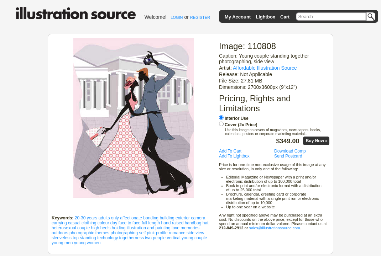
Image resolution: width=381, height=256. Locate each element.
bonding (150, 217)
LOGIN (177, 17)
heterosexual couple (71, 227)
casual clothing (82, 222)
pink (151, 232)
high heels (101, 227)
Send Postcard (288, 156)
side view (195, 232)
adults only (108, 217)
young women (87, 242)
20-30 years (86, 217)
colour (103, 222)
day (113, 222)
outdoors (60, 232)
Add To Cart (230, 151)
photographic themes (89, 232)
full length (151, 222)
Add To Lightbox (234, 156)
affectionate (131, 217)
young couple (194, 237)
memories (190, 227)
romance (177, 232)
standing (88, 237)
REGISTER (200, 17)
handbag (193, 222)
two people (155, 237)
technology (107, 237)
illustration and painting (149, 227)
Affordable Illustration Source (265, 68)
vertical (174, 237)
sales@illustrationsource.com (274, 228)
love (175, 227)
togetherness (131, 237)
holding (119, 227)
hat (206, 222)
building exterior (175, 217)
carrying (59, 222)
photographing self (128, 232)
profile (162, 232)
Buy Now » (317, 140)
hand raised (172, 222)
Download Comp (290, 151)
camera (198, 217)
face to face (130, 222)
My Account (238, 17)
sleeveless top (65, 237)
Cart (284, 17)
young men (62, 242)
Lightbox (265, 17)
